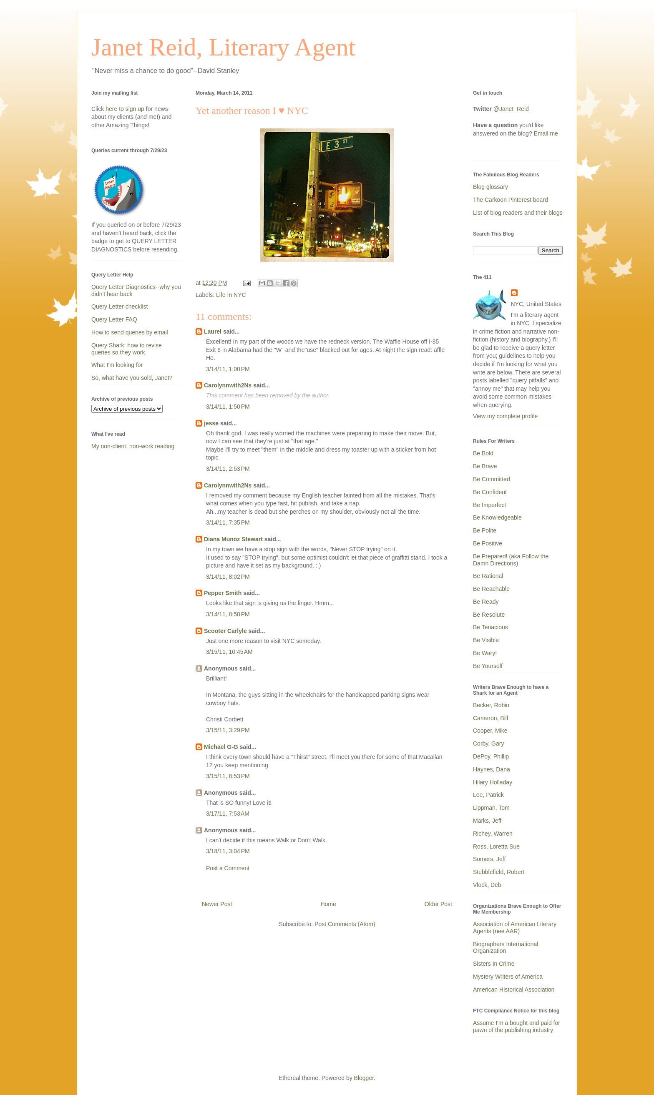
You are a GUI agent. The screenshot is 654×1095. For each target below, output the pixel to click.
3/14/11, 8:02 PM (228, 576)
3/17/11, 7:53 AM (227, 813)
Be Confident (490, 492)
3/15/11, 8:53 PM (228, 776)
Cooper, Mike (490, 730)
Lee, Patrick (488, 794)
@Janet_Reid (511, 108)
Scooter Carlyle (225, 631)
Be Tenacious (490, 627)
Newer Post (217, 904)
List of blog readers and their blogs (518, 212)
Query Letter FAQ (114, 319)
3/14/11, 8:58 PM (228, 614)
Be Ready (485, 601)
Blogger (364, 1078)
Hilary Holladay (492, 782)
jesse (211, 423)
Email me (546, 133)
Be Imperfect (489, 505)
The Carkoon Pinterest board (510, 199)
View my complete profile (505, 416)
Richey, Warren (493, 833)
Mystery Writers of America (508, 976)
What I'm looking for (117, 365)
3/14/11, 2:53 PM (228, 468)
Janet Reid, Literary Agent (223, 47)
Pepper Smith (222, 593)
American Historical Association (513, 989)
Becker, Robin (491, 705)
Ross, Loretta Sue (496, 846)
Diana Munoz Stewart (233, 539)
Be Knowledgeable (497, 517)
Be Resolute (489, 614)
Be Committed (491, 479)
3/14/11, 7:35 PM (228, 522)
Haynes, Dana (491, 769)
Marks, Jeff (487, 820)
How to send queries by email (129, 332)
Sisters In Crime (494, 963)
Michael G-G (221, 746)
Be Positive (487, 543)
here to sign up (126, 108)
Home (328, 904)
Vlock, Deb (487, 885)
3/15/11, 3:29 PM (228, 730)
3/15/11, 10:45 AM (229, 651)
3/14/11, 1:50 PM (228, 406)
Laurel (212, 331)
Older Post (438, 904)
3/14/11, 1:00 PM (228, 369)
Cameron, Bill (490, 718)
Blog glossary (490, 186)
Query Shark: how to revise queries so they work (126, 349)
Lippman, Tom (491, 807)
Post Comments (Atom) (344, 924)
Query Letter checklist (119, 306)
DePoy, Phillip (491, 756)
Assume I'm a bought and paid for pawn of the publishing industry (516, 1026)
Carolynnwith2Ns (228, 385)
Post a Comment (227, 868)
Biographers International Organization (505, 947)
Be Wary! (485, 653)
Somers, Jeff (489, 859)
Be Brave (485, 466)
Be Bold (483, 453)
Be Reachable (491, 588)
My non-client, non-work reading (132, 446)
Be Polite (484, 530)
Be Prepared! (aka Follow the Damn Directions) (510, 560)
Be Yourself (488, 666)
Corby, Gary (488, 743)
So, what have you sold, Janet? (132, 377)
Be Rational (488, 576)
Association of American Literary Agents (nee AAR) (514, 927)
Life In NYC (231, 294)
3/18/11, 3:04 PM (228, 851)
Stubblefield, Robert (498, 872)
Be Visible (486, 640)
